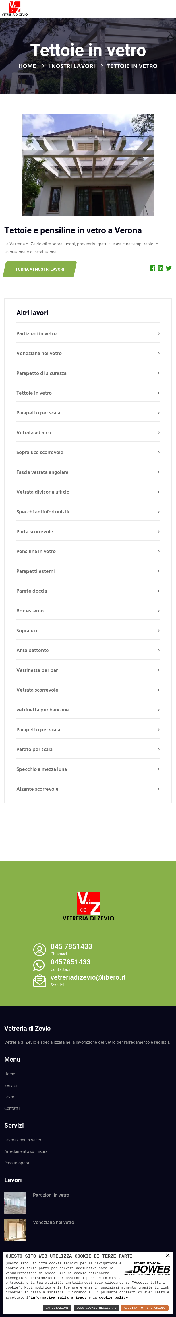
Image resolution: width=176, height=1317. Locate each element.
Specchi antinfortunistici (44, 512)
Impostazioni (57, 1308)
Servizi (10, 1085)
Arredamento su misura (25, 1151)
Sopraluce (27, 631)
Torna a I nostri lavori (39, 269)
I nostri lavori (71, 66)
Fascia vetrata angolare (42, 472)
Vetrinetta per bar (37, 670)
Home (27, 66)
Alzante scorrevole (37, 789)
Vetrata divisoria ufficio (42, 492)
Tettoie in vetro (34, 393)
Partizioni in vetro (36, 334)
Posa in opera (16, 1163)
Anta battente (32, 651)
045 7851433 (71, 946)
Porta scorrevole (34, 532)
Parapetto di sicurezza (41, 373)
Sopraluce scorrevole (39, 453)
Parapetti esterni (35, 571)
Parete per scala (34, 750)
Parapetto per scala (38, 413)
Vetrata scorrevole (37, 690)
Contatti (12, 1108)
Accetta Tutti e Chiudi (145, 1308)
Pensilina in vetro (36, 552)
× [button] (167, 1256)
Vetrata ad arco (33, 433)
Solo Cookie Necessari (96, 1308)
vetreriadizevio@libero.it (88, 977)
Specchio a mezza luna (41, 769)
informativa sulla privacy (58, 1297)
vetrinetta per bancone (42, 710)
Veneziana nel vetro (39, 354)
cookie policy (113, 1297)
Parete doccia (31, 591)
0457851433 (71, 962)
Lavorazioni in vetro (22, 1140)
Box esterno (30, 611)
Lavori (10, 1097)
